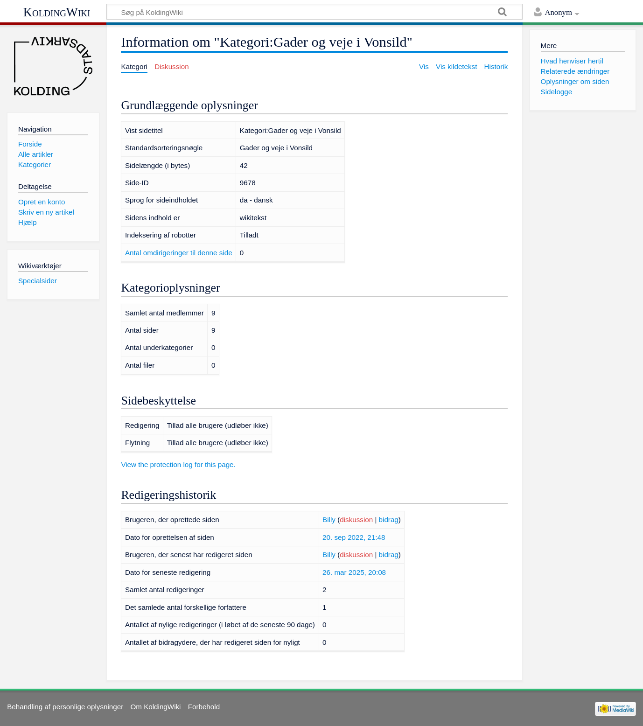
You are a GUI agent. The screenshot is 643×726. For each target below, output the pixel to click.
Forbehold (204, 707)
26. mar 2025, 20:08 (354, 572)
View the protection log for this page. (178, 464)
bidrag (388, 520)
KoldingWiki (57, 12)
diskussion (356, 520)
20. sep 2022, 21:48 (353, 537)
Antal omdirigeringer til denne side (178, 253)
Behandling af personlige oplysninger (65, 707)
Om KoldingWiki (155, 707)
